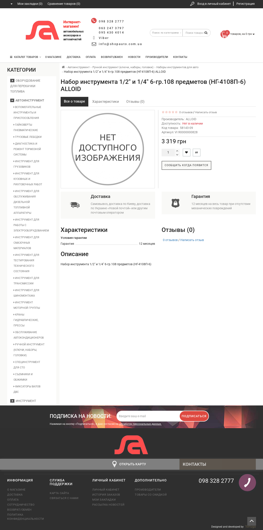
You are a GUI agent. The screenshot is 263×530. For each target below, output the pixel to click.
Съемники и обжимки (23, 377)
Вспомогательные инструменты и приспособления (27, 113)
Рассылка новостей (108, 504)
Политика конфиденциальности (25, 516)
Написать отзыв (206, 112)
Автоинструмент (27, 100)
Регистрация (245, 3)
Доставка (73, 57)
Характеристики (105, 102)
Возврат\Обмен (112, 57)
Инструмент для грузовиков (26, 164)
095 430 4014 (15, 44)
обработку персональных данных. (140, 423)
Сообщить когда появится (186, 165)
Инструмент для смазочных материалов (26, 243)
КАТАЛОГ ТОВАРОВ (25, 57)
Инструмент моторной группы (27, 305)
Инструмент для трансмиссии (26, 281)
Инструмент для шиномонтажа (26, 293)
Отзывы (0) (135, 102)
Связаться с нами (64, 498)
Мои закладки (104, 499)
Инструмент (23, 401)
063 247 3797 (14, 31)
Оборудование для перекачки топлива (25, 86)
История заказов (106, 494)
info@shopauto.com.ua (120, 44)
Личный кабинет (105, 489)
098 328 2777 (14, 18)
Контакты (180, 57)
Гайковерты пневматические (26, 127)
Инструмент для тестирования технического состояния (26, 263)
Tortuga (250, 526)
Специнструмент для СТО (27, 365)
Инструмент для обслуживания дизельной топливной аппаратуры (26, 202)
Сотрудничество (20, 504)
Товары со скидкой (151, 494)
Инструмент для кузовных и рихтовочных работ (28, 179)
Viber (104, 38)
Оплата (91, 57)
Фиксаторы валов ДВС (27, 389)
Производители (156, 57)
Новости (134, 57)
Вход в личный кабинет (214, 3)
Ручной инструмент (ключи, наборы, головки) (29, 350)
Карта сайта (59, 493)
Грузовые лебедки (28, 136)
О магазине (53, 57)
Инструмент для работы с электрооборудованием (29, 225)
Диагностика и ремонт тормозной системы (27, 149)
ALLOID (191, 119)
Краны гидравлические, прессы (26, 320)
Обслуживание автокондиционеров (29, 335)
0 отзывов (185, 112)
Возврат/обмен (19, 509)
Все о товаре (74, 101)
